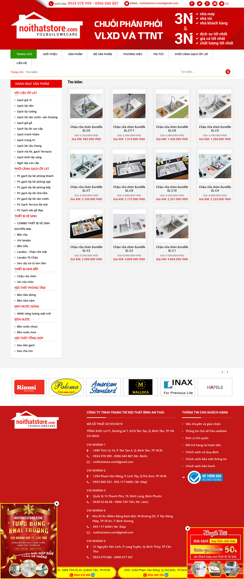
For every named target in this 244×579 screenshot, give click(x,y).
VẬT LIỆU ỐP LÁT (25, 93)
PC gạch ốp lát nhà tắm (30, 193)
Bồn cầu (21, 234)
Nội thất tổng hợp (28, 338)
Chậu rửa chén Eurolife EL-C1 (172, 248)
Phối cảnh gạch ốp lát (31, 169)
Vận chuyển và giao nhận (201, 424)
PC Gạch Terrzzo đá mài (31, 204)
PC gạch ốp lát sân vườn (31, 199)
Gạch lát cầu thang (28, 146)
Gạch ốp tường (25, 111)
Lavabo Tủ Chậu (26, 257)
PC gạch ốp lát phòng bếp (32, 187)
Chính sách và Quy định (200, 452)
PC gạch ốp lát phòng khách (34, 176)
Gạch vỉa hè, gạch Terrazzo (33, 151)
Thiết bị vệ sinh (25, 216)
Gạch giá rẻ (23, 100)
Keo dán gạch (24, 345)
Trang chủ (16, 72)
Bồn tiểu (21, 246)
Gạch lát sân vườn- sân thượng (36, 117)
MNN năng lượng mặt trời (32, 313)
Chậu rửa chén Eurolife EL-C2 (129, 248)
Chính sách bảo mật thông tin (204, 459)
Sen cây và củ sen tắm (30, 263)
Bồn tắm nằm (24, 300)
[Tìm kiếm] (228, 72)
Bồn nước (22, 319)
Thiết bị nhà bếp (26, 269)
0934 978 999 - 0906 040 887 (93, 3)
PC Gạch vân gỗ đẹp (28, 210)
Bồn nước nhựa (25, 326)
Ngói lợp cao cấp (26, 163)
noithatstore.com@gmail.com (159, 3)
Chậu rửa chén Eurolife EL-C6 (86, 128)
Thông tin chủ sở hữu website (204, 431)
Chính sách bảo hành (198, 466)
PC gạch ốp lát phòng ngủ (32, 181)
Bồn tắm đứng (25, 295)
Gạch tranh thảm (26, 134)
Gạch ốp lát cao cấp (28, 128)
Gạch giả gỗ (23, 123)
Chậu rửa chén (25, 276)
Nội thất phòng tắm (29, 288)
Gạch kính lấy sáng (28, 157)
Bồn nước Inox (25, 332)
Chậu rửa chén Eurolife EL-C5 (215, 128)
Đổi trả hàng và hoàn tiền (201, 445)
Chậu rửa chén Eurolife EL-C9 (129, 188)
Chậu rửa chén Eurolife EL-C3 (86, 248)
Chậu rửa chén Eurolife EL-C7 (86, 188)
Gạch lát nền (24, 106)
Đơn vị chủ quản (195, 438)
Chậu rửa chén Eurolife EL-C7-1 (129, 128)
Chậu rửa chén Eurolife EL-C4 (215, 188)
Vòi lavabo (22, 240)
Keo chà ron (23, 351)
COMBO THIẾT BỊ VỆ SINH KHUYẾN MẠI (32, 226)
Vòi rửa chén (24, 282)
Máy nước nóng (26, 306)
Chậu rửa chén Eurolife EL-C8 (172, 128)
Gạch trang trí (24, 140)
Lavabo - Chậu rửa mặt (30, 252)
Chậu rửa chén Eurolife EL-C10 (172, 188)
